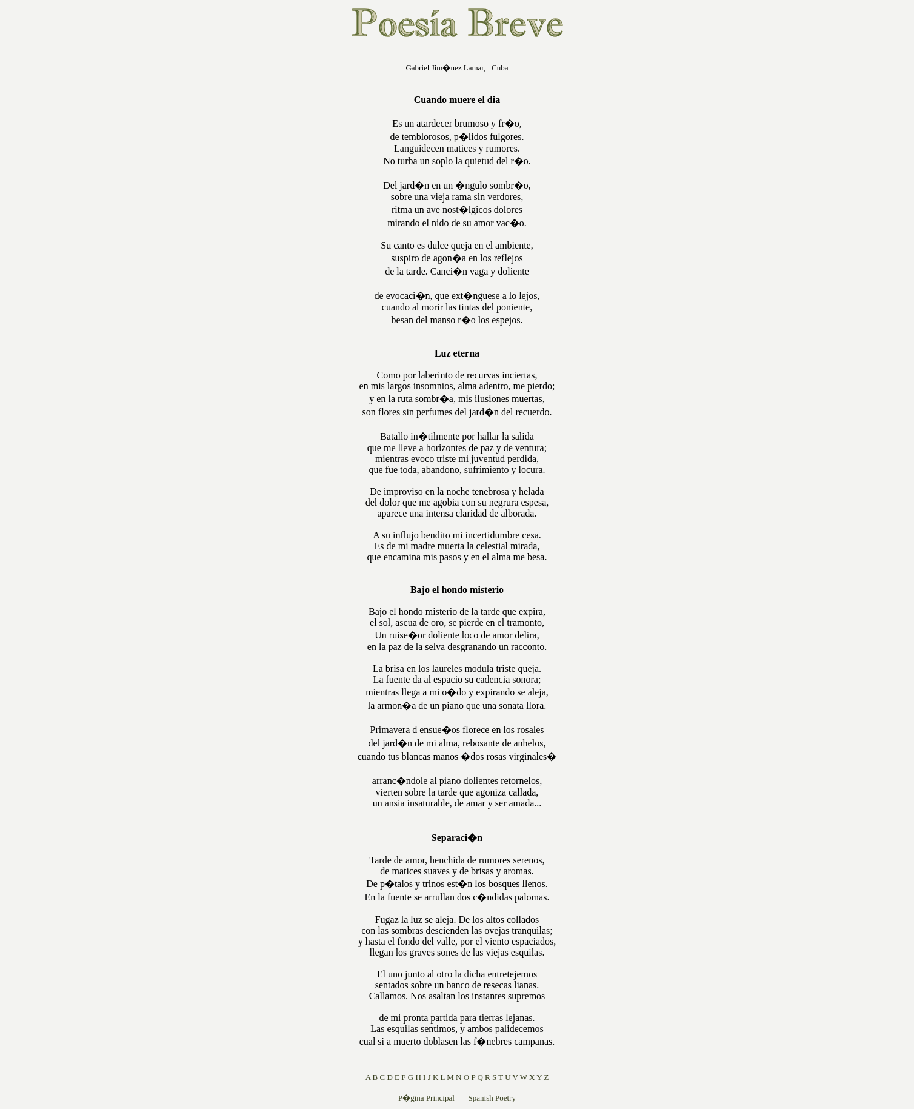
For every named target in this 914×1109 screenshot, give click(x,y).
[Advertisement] (280, 233)
